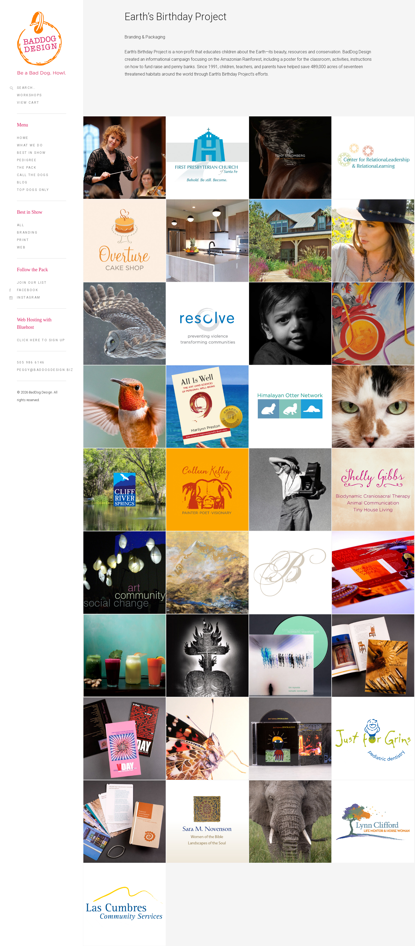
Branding (27, 232)
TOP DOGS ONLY (33, 190)
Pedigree (27, 160)
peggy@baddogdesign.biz (41, 370)
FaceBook (27, 290)
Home (23, 138)
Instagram (28, 297)
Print (23, 240)
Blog (22, 182)
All (20, 225)
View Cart (28, 102)
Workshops (29, 95)
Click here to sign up (41, 340)
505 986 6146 (31, 362)
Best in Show (31, 153)
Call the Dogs (32, 175)
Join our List (32, 282)
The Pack (26, 167)
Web (21, 247)
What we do (30, 145)
